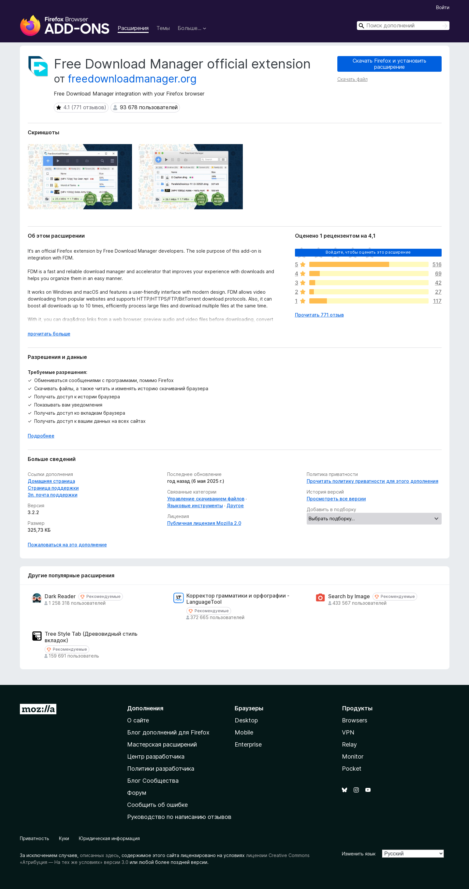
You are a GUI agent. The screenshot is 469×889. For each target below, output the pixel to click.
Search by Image (349, 596)
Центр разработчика (155, 756)
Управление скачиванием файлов (205, 498)
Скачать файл (352, 79)
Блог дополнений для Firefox (168, 732)
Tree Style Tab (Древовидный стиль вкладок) (91, 637)
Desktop (246, 720)
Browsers (354, 720)
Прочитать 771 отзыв (319, 315)
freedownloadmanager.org (132, 78)
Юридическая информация (109, 838)
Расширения (133, 28)
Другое (235, 505)
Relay (349, 744)
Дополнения (145, 708)
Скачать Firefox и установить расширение (389, 63)
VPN (348, 732)
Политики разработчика (160, 768)
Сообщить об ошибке (157, 804)
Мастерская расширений (162, 744)
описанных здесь (99, 855)
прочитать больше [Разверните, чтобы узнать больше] (49, 333)
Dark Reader (60, 596)
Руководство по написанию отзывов (179, 816)
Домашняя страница (51, 481)
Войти (442, 7)
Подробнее (41, 435)
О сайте (138, 720)
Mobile (244, 732)
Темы (163, 28)
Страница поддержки (53, 488)
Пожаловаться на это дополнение (67, 544)
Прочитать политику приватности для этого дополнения (372, 481)
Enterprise (248, 744)
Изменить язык (358, 853)
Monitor (352, 756)
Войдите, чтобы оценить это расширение (368, 252)
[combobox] (403, 25)
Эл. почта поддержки (53, 494)
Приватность (34, 838)
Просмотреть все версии (336, 498)
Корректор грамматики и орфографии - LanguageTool (237, 599)
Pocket (351, 768)
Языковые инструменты (195, 505)
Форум (136, 792)
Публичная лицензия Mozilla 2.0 (204, 523)
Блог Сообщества (153, 780)
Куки (64, 838)
